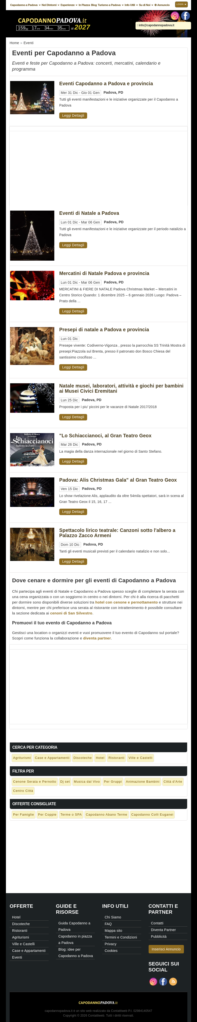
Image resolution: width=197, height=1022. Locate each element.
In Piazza (84, 5)
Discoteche (83, 758)
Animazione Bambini (143, 781)
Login (181, 4)
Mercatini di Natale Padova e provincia (104, 273)
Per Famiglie (23, 814)
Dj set (65, 781)
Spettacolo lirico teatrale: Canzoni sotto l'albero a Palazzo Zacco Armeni (117, 532)
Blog (94, 5)
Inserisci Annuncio (166, 949)
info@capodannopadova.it (155, 25)
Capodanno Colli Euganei (152, 814)
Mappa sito (113, 931)
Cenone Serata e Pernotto (34, 781)
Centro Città (23, 791)
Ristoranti (116, 758)
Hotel (100, 758)
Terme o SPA (71, 814)
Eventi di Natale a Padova (89, 213)
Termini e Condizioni (121, 937)
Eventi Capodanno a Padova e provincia (106, 83)
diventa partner (97, 638)
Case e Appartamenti (52, 758)
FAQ (108, 924)
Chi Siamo (113, 917)
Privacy (111, 944)
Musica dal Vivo (87, 781)
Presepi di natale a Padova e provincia (104, 329)
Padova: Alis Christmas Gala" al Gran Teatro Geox (118, 480)
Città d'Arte (173, 781)
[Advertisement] (98, 166)
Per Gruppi (113, 781)
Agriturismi (22, 758)
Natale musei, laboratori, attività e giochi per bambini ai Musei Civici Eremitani (121, 388)
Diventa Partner (163, 930)
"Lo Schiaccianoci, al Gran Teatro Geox (105, 435)
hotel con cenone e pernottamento (126, 602)
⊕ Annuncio (162, 5)
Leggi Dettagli (73, 115)
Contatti (157, 923)
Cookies (111, 951)
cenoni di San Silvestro (71, 613)
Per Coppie (47, 814)
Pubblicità (159, 937)
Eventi (17, 957)
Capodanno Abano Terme (106, 814)
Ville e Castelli (140, 758)
